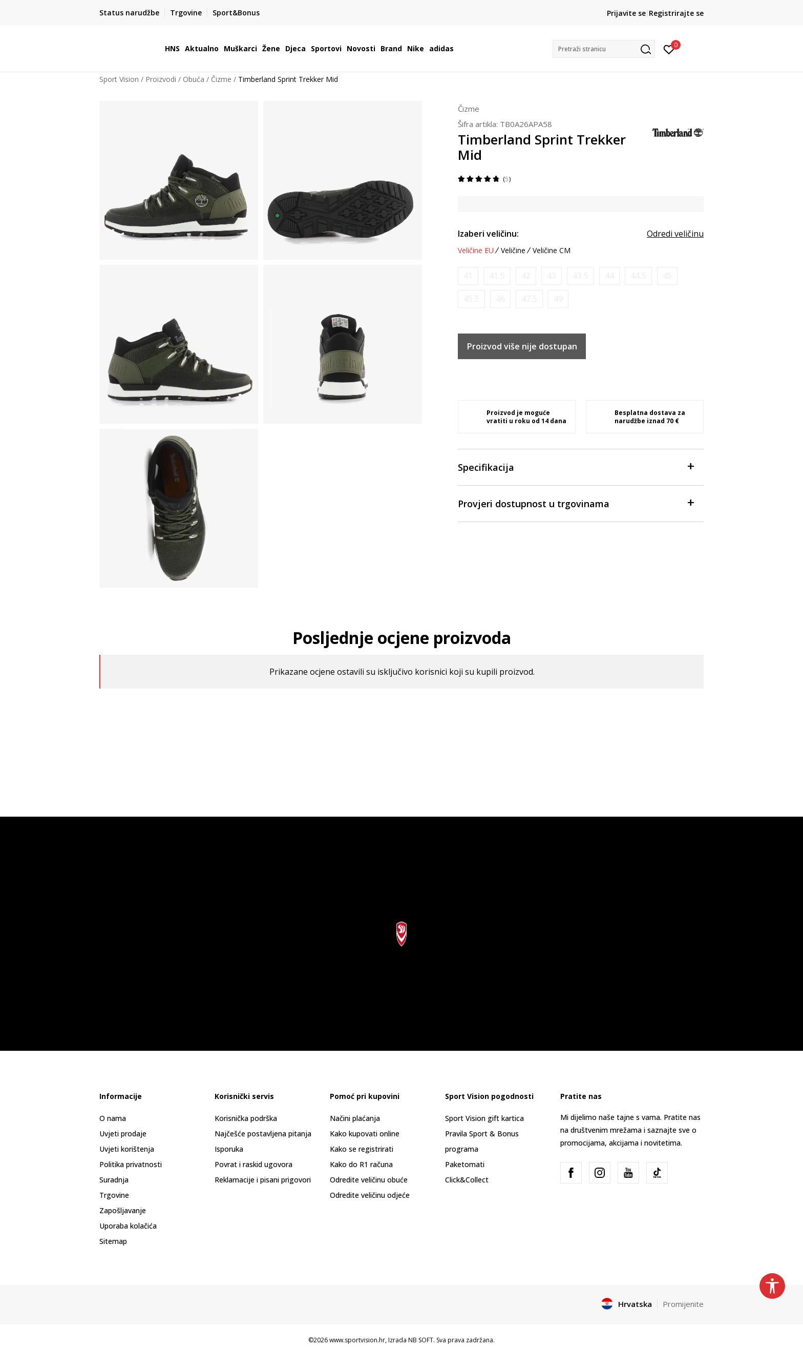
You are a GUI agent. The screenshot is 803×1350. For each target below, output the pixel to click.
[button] (604, 49)
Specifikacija (575, 466)
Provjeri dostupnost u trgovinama (575, 503)
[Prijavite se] (669, 48)
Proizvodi (160, 79)
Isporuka (229, 1149)
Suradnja (114, 1180)
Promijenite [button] (683, 1304)
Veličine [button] (513, 250)
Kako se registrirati (361, 1149)
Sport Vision (119, 79)
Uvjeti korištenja (126, 1149)
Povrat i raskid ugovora (253, 1164)
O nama (112, 1118)
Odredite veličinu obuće (369, 1180)
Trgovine (114, 1195)
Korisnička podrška (246, 1118)
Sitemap (113, 1241)
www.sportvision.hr (357, 1340)
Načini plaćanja (355, 1118)
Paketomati (464, 1164)
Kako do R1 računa (361, 1164)
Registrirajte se (676, 13)
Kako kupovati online (364, 1133)
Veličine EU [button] (476, 250)
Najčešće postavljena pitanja (263, 1133)
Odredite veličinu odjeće (370, 1195)
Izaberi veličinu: (488, 233)
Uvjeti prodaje (122, 1133)
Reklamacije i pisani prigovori (263, 1180)
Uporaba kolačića (128, 1226)
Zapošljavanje (122, 1210)
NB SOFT (420, 1340)
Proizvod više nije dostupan (522, 346)
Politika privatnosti (130, 1164)
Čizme (221, 79)
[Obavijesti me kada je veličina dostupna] (468, 276)
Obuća (193, 79)
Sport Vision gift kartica (484, 1118)
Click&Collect (467, 1180)
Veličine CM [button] (551, 250)
